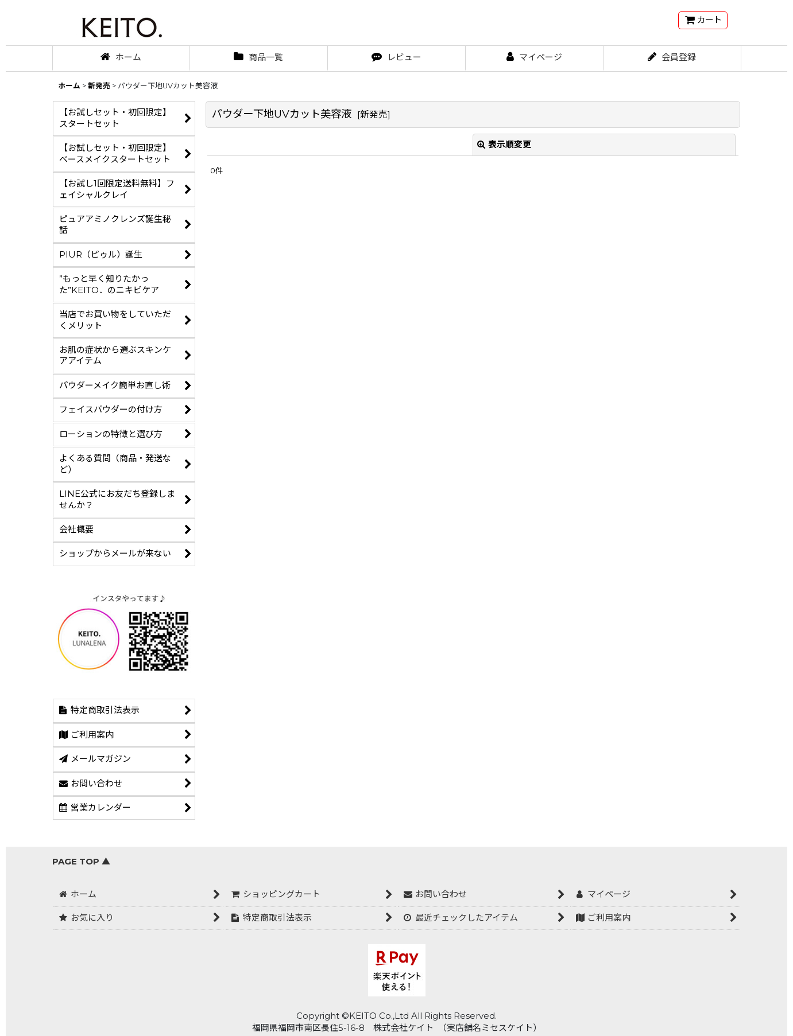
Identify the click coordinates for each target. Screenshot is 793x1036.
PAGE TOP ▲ (81, 861)
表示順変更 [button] (504, 144)
